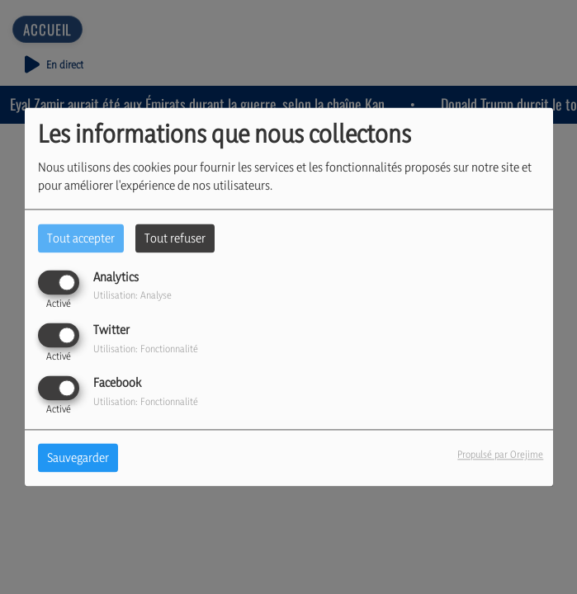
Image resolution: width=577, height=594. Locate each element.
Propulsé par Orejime (500, 455)
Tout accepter (81, 238)
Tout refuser (175, 238)
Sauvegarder (78, 458)
